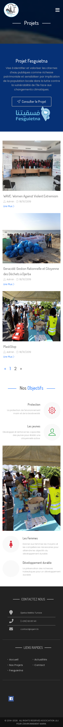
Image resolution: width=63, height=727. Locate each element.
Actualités (40, 659)
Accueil (13, 659)
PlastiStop (9, 346)
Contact (39, 665)
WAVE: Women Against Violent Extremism (30, 196)
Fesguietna (16, 670)
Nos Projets (16, 665)
